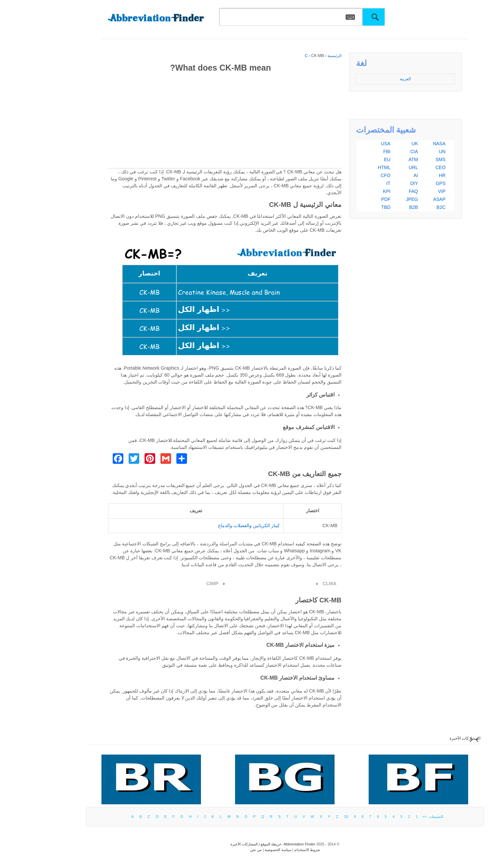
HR (402, 175)
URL (374, 167)
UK (375, 143)
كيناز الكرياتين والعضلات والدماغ (209, 525)
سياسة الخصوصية (238, 850)
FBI (347, 151)
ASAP (400, 199)
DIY (374, 183)
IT (349, 183)
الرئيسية (295, 55)
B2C (401, 207)
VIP (402, 191)
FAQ (374, 191)
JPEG (372, 199)
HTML (344, 167)
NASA (400, 143)
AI (376, 175)
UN (402, 151)
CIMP (173, 583)
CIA (374, 151)
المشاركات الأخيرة (425, 738)
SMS (401, 159)
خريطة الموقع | (230, 844)
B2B (374, 207)
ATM (374, 159)
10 (307, 817)
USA (346, 143)
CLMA (290, 583)
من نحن (216, 850)
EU (347, 159)
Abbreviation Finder (260, 844)
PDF (346, 199)
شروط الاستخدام (267, 850)
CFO (346, 175)
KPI (347, 191)
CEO (401, 167)
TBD (346, 207)
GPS (401, 183)
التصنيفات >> (392, 817)
